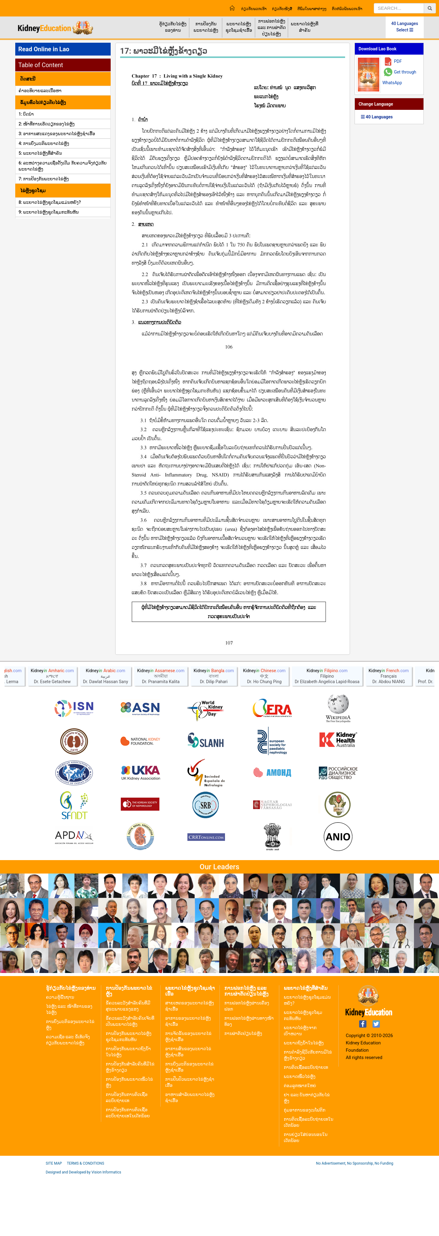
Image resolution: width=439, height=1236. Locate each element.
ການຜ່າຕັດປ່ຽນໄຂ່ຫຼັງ (243, 1092)
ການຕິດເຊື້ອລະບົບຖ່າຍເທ (306, 1126)
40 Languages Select (404, 26)
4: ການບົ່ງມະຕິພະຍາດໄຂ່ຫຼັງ (44, 143)
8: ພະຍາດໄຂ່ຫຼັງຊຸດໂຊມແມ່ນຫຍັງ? (50, 202)
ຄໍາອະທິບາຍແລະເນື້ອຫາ (40, 90)
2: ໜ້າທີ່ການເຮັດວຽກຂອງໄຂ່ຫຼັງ (47, 123)
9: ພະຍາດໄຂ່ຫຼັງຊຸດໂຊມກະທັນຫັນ (49, 212)
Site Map (54, 1222)
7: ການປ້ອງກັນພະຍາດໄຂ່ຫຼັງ (44, 178)
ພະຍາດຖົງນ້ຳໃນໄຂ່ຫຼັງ (304, 1102)
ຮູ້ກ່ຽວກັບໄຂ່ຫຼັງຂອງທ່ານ (173, 27)
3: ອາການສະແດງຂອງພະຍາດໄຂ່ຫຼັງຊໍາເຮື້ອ (57, 133)
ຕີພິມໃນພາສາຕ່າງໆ (312, 9)
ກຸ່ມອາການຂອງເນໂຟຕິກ (304, 1169)
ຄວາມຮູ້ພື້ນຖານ (60, 1056)
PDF (398, 61)
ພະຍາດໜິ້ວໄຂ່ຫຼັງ (300, 1135)
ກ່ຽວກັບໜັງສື (282, 9)
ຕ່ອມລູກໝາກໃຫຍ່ (300, 1144)
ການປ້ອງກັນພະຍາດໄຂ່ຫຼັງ (206, 27)
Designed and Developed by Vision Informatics (83, 1231)
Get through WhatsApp (399, 77)
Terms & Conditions (85, 1222)
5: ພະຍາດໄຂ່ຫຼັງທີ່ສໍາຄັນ (40, 153)
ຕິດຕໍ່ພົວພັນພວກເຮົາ (347, 9)
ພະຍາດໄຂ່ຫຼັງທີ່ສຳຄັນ (304, 27)
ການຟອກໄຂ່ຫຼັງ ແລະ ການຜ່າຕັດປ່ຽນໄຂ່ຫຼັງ (272, 27)
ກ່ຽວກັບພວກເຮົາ (253, 9)
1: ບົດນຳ (26, 114)
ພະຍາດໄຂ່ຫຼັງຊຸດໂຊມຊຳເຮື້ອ (239, 27)
